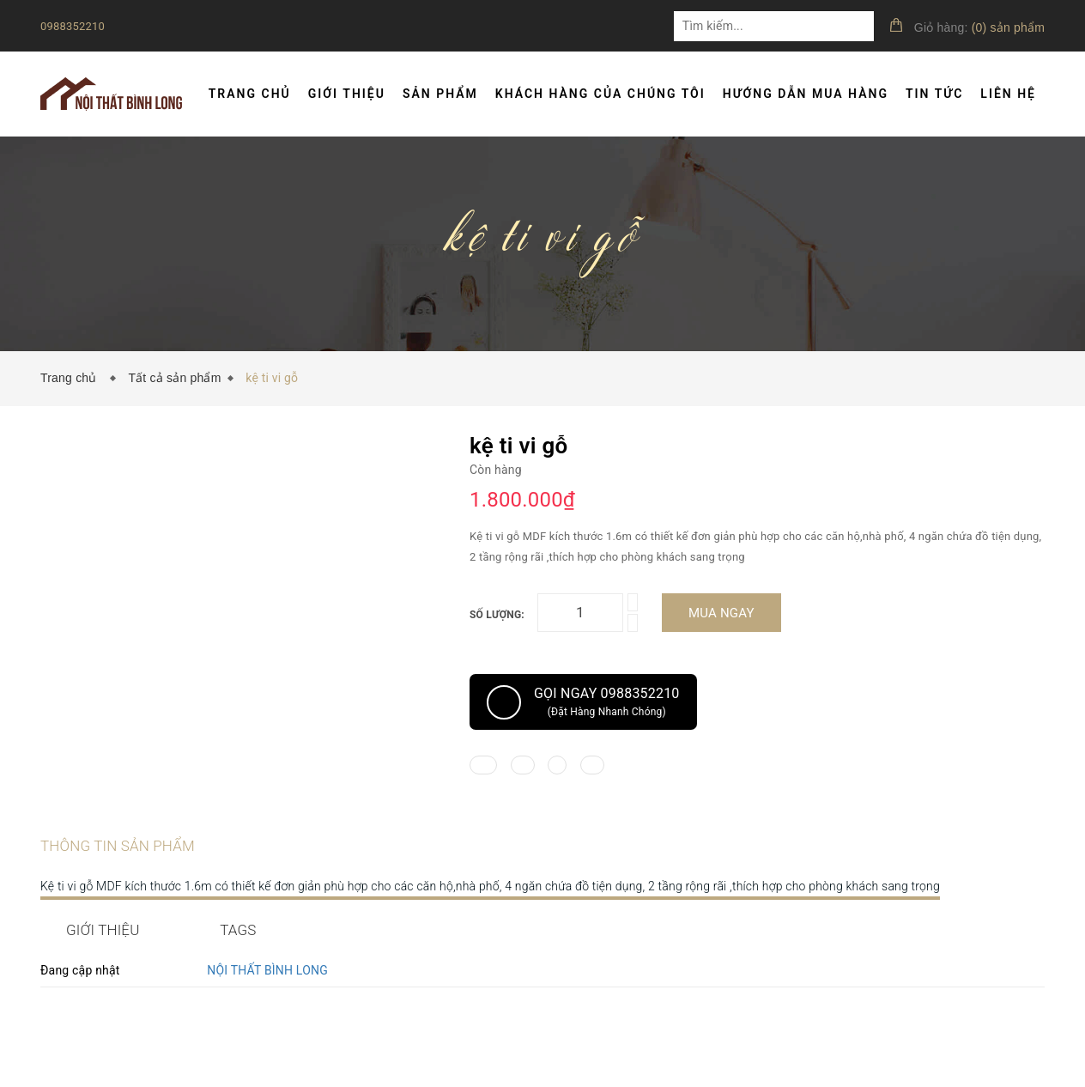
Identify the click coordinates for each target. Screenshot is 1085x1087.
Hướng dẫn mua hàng (805, 93)
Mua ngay (721, 613)
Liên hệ (1008, 93)
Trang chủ (250, 93)
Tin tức (934, 93)
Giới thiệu (346, 93)
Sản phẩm (440, 93)
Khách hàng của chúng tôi (600, 93)
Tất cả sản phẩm (174, 378)
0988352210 (72, 26)
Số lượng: (497, 615)
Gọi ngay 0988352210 (583, 702)
